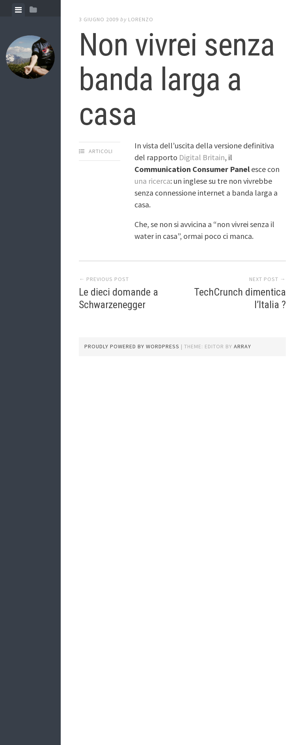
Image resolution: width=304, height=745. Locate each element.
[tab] (18, 10)
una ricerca (152, 181)
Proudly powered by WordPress (131, 346)
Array (242, 346)
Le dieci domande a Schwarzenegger (118, 298)
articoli (101, 151)
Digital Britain (202, 157)
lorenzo (140, 19)
